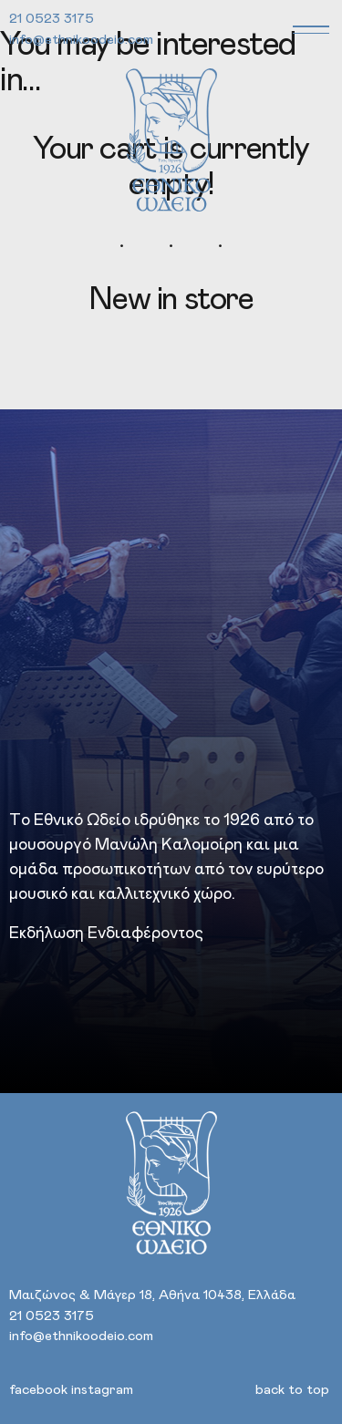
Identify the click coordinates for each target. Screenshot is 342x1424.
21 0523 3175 (51, 19)
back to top (292, 1390)
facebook (38, 1390)
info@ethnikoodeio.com (81, 39)
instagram (102, 1390)
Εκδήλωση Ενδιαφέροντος (106, 933)
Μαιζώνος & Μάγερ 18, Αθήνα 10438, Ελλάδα (152, 1295)
